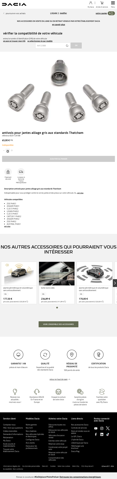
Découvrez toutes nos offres (57, 425)
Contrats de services (79, 428)
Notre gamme (31, 424)
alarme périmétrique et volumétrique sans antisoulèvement (18, 289)
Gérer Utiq (75, 466)
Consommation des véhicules (56, 459)
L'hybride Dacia (77, 439)
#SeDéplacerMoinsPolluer (46, 476)
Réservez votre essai (56, 444)
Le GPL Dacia (76, 436)
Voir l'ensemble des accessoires (58, 324)
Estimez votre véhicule (57, 440)
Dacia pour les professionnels (31, 447)
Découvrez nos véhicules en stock (58, 431)
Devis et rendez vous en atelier (80, 432)
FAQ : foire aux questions (13, 428)
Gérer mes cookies (64, 466)
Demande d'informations (13, 434)
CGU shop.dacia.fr (87, 466)
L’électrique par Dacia (79, 443)
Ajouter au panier (58, 159)
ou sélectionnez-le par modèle (40, 41)
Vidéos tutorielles (10, 431)
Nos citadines (31, 431)
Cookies (53, 466)
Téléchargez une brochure (77, 447)
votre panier (101, 13)
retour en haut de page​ (58, 379)
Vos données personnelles (31, 466)
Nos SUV (29, 428)
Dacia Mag (75, 451)
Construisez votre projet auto (57, 448)
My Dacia (6, 440)
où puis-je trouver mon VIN (14, 41)
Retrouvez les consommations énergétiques (80, 476)
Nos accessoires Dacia (79, 424)
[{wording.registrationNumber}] (52, 46)
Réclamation (8, 437)
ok (76, 45)
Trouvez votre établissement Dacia (11, 450)
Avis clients (30, 443)
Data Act (45, 466)
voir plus (80, 193)
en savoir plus (58, 24)
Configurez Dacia (32, 439)
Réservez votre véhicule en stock (57, 453)
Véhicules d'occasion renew (56, 436)
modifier (63, 13)
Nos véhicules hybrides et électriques (35, 435)
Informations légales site (11, 466)
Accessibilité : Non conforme (13, 469)
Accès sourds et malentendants (9, 445)
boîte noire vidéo (48, 288)
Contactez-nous (9, 424)
